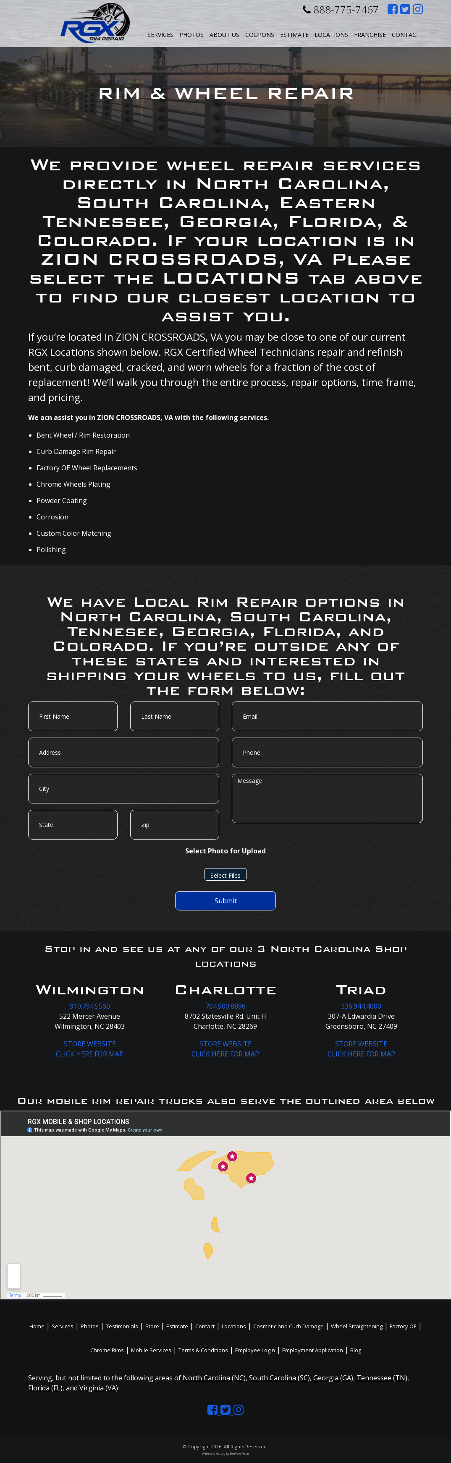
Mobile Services (151, 1350)
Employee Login (255, 1350)
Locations (234, 1326)
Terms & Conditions (203, 1350)
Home (37, 1326)
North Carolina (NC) (214, 1377)
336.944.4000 (361, 1006)
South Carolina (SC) (279, 1377)
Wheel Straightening (357, 1326)
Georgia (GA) (333, 1377)
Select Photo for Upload (225, 850)
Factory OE (403, 1326)
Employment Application (312, 1350)
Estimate (294, 35)
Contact (406, 35)
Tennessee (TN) (382, 1377)
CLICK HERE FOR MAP (89, 1054)
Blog (355, 1350)
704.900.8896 (225, 1006)
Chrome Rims (107, 1350)
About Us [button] (224, 35)
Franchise (370, 35)
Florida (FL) (45, 1388)
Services (160, 35)
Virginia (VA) (98, 1388)
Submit (226, 900)
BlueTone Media (239, 1453)
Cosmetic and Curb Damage (288, 1326)
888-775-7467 (341, 9)
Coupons (259, 35)
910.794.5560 (90, 1006)
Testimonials (122, 1326)
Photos (191, 35)
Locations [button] (331, 35)
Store (152, 1326)
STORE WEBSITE (90, 1043)
